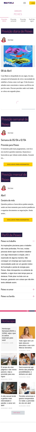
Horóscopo (18, 11)
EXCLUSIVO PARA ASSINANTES (18, 169)
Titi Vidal (10, 45)
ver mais (18, 418)
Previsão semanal (13, 20)
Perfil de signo (32, 20)
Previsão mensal (23, 20)
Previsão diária (4, 20)
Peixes (18, 14)
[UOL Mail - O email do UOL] (24, 3)
